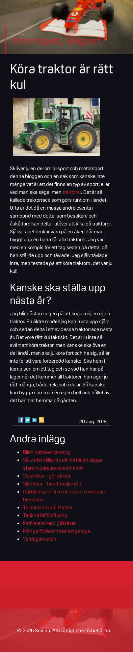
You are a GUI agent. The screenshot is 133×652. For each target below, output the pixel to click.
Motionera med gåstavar (49, 523)
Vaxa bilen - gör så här (46, 475)
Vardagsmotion (39, 538)
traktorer (72, 192)
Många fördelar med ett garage (56, 531)
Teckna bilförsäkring (45, 515)
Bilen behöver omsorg (46, 452)
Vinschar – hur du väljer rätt (52, 483)
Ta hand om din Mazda (47, 507)
